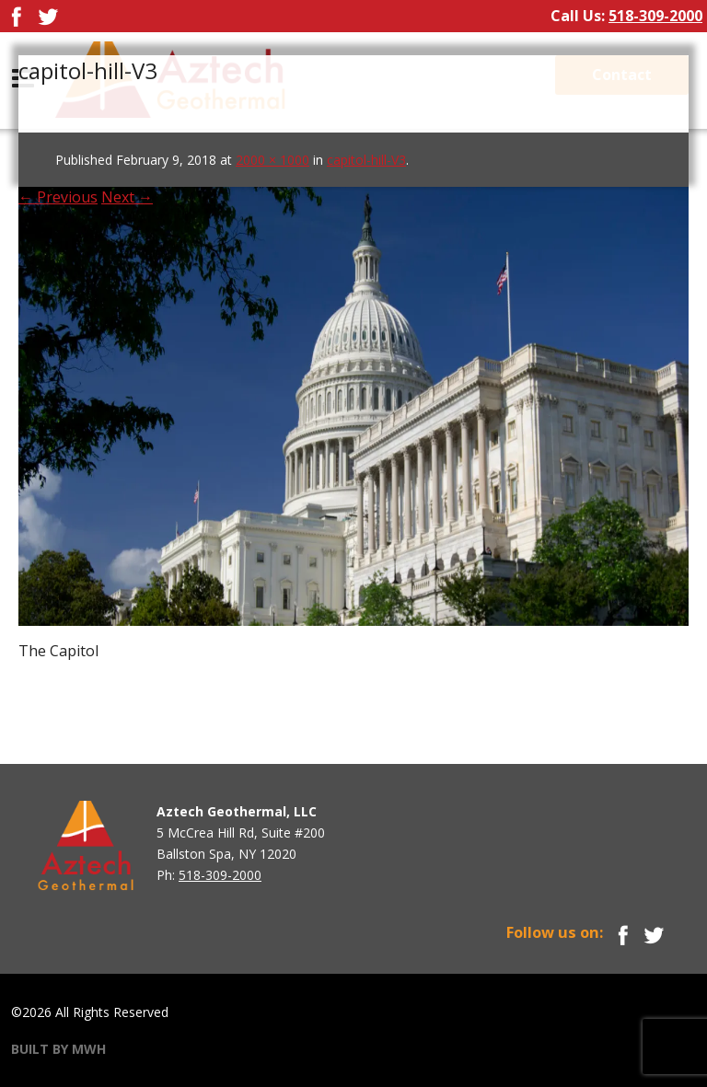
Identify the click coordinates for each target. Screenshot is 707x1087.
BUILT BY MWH (58, 1049)
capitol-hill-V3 (366, 159)
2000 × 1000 (272, 159)
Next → (127, 197)
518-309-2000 (655, 16)
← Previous (58, 197)
